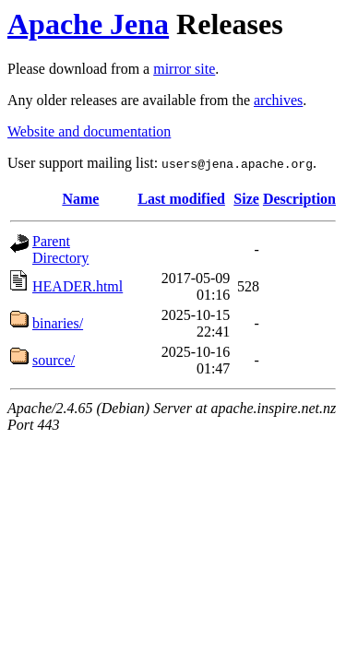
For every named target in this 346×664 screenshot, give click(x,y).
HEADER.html (77, 286)
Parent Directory (60, 249)
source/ (53, 360)
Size (246, 199)
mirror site (184, 69)
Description (299, 199)
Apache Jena (88, 24)
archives (278, 100)
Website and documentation (89, 131)
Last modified (181, 199)
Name (80, 199)
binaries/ (57, 323)
